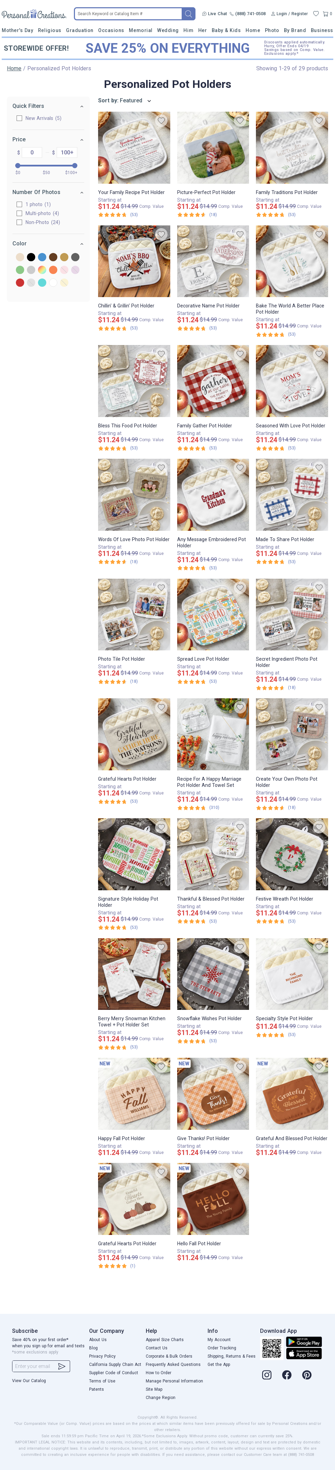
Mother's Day (17, 30)
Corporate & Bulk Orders (169, 1356)
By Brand (295, 30)
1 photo (38, 204)
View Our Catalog (29, 1380)
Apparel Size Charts (165, 1339)
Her (202, 30)
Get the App (219, 1364)
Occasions (111, 30)
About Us (98, 1339)
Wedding (168, 30)
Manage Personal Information (174, 1381)
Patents (96, 1389)
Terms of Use (102, 1381)
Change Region (160, 1397)
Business (322, 30)
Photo (272, 30)
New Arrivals (43, 118)
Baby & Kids (226, 30)
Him (188, 30)
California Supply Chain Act (115, 1364)
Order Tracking (222, 1348)
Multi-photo (42, 213)
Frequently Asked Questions (173, 1364)
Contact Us (157, 1348)
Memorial (140, 30)
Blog (93, 1348)
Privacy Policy (102, 1356)
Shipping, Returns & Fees (232, 1356)
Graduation (79, 30)
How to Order (158, 1372)
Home (253, 30)
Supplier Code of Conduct (113, 1372)
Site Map (154, 1389)
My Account (219, 1339)
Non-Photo (43, 222)
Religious (49, 30)
